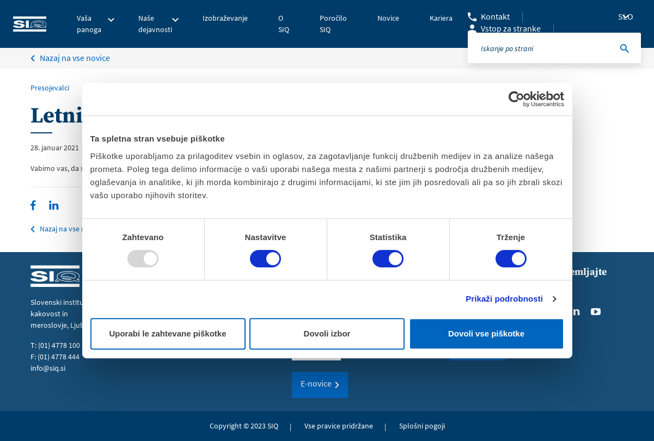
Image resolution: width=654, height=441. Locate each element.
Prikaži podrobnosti (504, 298)
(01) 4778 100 (59, 345)
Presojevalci (49, 88)
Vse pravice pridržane (338, 426)
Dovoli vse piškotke (486, 333)
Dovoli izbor (327, 333)
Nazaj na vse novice (71, 229)
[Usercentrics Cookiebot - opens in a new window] (516, 99)
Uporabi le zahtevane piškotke (167, 333)
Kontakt (495, 16)
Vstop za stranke (511, 28)
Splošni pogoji (422, 426)
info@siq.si (47, 368)
